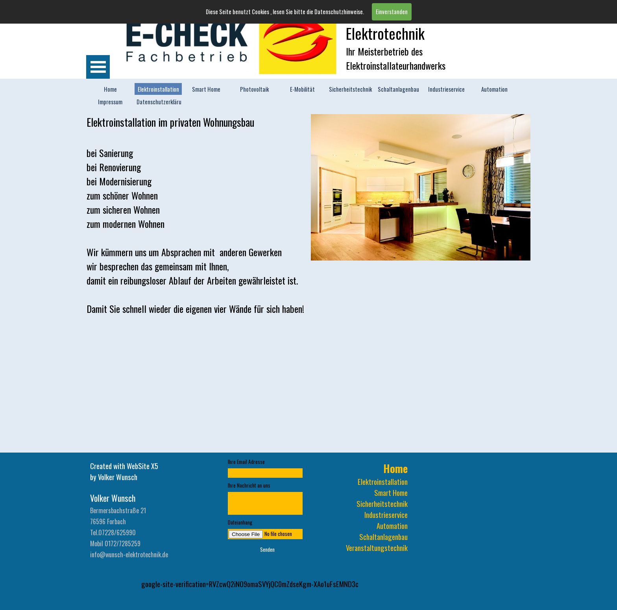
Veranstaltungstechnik (377, 547)
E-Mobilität (302, 89)
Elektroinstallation (158, 89)
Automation (494, 89)
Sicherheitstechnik (350, 89)
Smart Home (206, 89)
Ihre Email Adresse (246, 462)
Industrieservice (446, 89)
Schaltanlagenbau (398, 89)
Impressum (110, 102)
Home (110, 89)
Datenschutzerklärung (162, 102)
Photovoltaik (254, 89)
